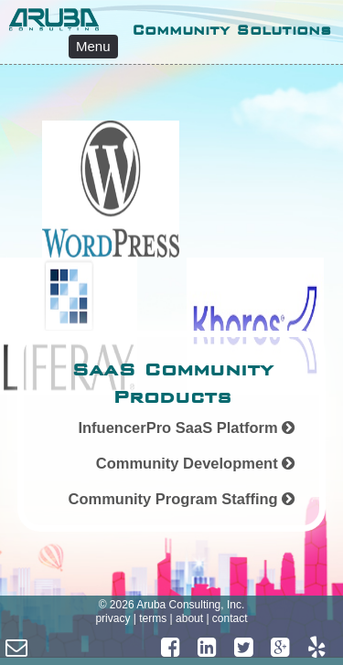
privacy (112, 618)
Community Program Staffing (181, 499)
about (189, 618)
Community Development (195, 463)
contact (230, 618)
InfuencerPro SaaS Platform (186, 427)
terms (152, 618)
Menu (93, 46)
